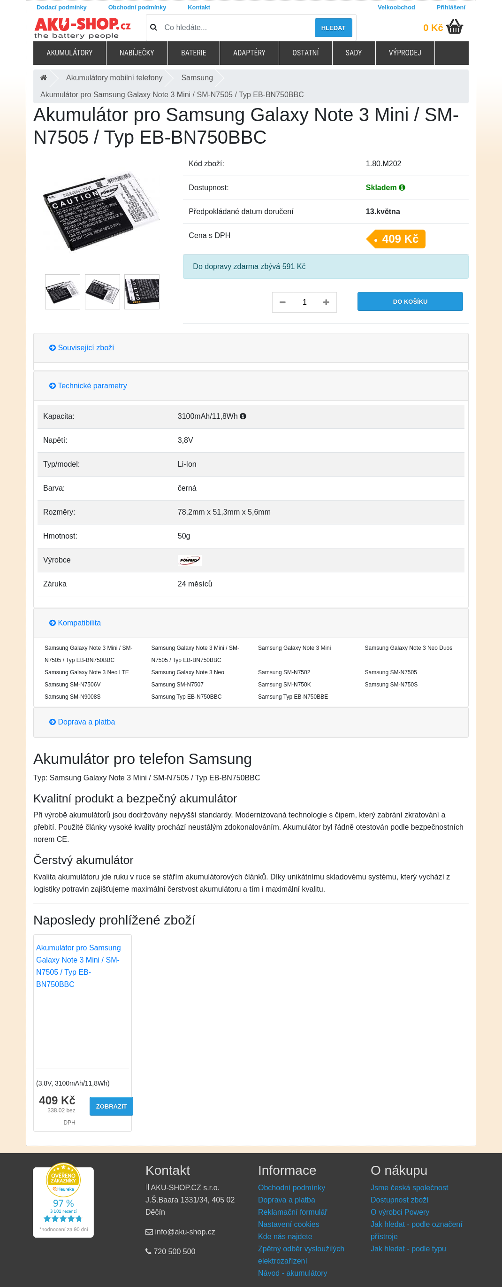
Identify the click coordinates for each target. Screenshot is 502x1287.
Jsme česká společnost (409, 1188)
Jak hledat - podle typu (408, 1249)
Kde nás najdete (285, 1237)
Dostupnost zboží (400, 1200)
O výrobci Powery (400, 1212)
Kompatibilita (75, 623)
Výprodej (405, 52)
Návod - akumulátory (292, 1273)
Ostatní (305, 52)
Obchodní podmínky (137, 7)
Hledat (333, 27)
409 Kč (400, 238)
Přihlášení (451, 7)
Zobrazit (111, 1106)
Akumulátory (69, 52)
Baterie (193, 52)
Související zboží (81, 348)
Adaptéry (249, 52)
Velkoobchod (396, 7)
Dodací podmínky (62, 7)
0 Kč (433, 28)
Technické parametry (88, 386)
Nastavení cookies (288, 1224)
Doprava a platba (82, 722)
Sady (354, 52)
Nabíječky (137, 52)
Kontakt (199, 7)
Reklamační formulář (292, 1212)
